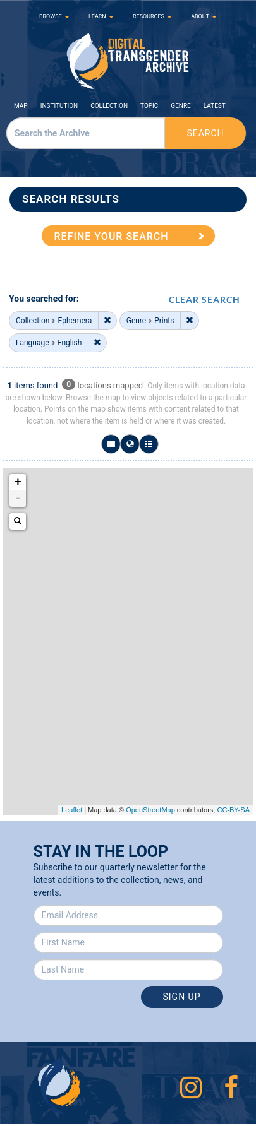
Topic (149, 105)
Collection (109, 105)
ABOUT (204, 16)
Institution (59, 105)
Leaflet (71, 810)
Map (21, 105)
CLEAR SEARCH (204, 299)
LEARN (101, 16)
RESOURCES (152, 16)
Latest (215, 105)
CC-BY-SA (233, 810)
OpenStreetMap (150, 810)
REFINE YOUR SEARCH (111, 236)
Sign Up (181, 997)
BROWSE (54, 16)
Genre (180, 105)
